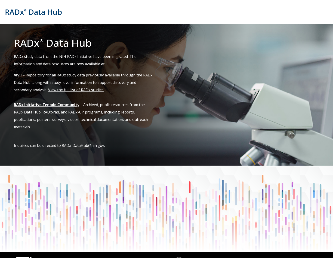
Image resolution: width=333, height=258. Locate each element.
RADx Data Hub (33, 12)
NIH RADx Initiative (75, 56)
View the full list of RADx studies (76, 89)
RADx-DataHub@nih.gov (83, 145)
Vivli (18, 75)
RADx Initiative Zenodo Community (46, 104)
